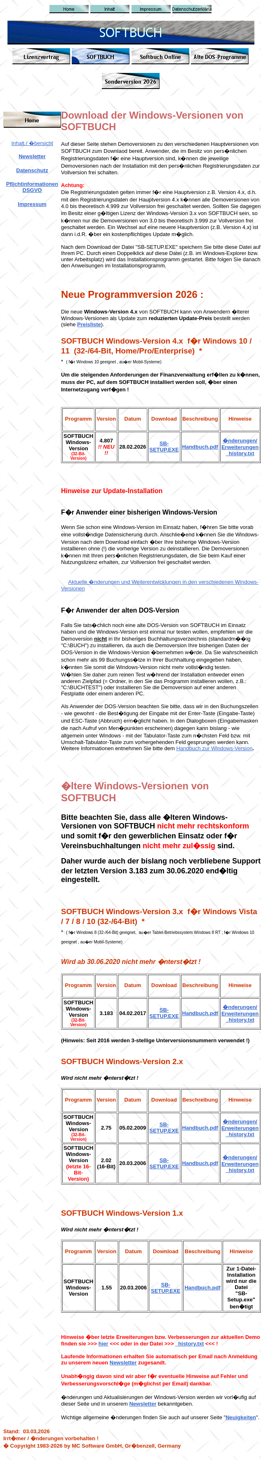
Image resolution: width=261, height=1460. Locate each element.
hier (103, 1344)
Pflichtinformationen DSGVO (32, 187)
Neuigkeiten (241, 1417)
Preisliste (89, 324)
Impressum (32, 204)
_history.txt (240, 1134)
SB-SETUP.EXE (164, 446)
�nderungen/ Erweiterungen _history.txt (240, 447)
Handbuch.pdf (200, 447)
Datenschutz (32, 170)
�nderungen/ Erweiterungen (240, 1124)
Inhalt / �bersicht (32, 143)
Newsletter (32, 156)
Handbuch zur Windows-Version (214, 748)
